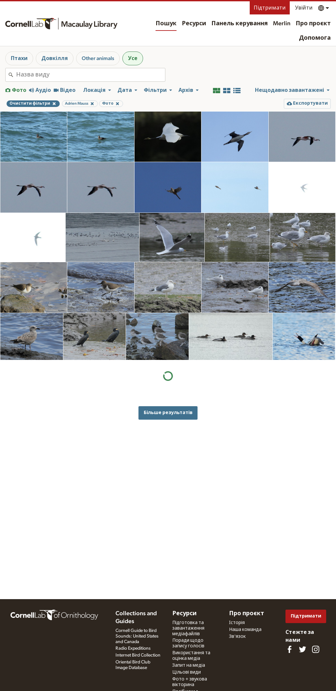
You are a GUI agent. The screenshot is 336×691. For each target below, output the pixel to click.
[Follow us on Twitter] (302, 649)
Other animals (98, 58)
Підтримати (270, 7)
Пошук (166, 24)
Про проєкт (313, 24)
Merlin (281, 24)
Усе (132, 58)
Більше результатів (168, 412)
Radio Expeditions (133, 648)
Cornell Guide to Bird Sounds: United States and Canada (137, 636)
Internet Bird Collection (138, 655)
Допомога (315, 38)
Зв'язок (237, 636)
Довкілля (54, 58)
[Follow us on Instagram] (316, 649)
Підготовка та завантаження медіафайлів (188, 628)
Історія (237, 622)
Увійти (304, 7)
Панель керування (239, 24)
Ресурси (194, 24)
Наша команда (245, 629)
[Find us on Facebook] (289, 649)
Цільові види (186, 672)
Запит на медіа (188, 665)
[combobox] (90, 74)
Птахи (19, 58)
